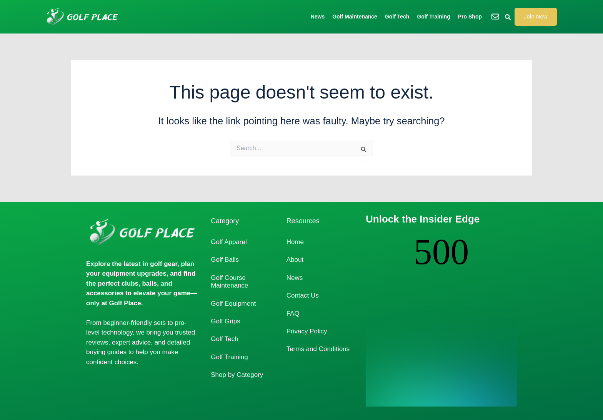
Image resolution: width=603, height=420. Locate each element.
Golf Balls (225, 259)
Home (295, 242)
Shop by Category (237, 374)
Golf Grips (225, 321)
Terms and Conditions (318, 349)
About (295, 259)
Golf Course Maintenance (229, 281)
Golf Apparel (229, 242)
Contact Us (303, 295)
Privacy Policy (307, 331)
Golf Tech (397, 16)
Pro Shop (470, 16)
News (318, 16)
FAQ (293, 313)
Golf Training (433, 16)
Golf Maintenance (354, 16)
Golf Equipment (233, 303)
